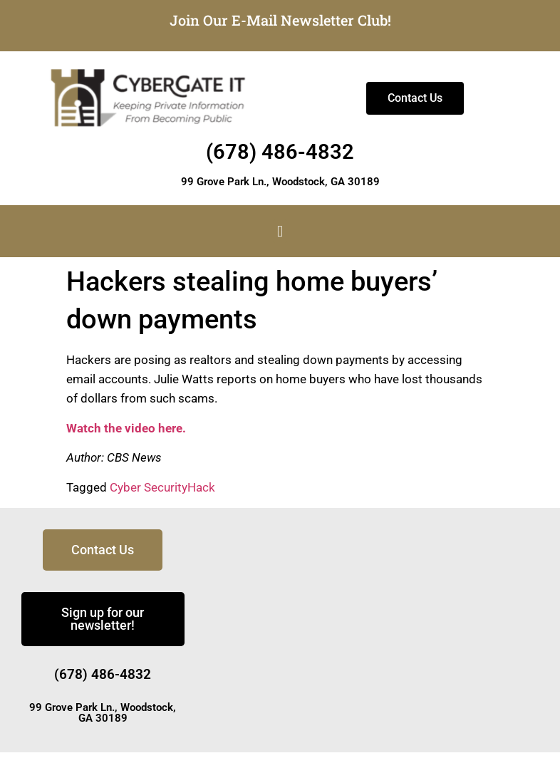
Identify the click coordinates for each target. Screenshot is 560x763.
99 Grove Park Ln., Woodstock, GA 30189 (280, 181)
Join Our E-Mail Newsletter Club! (280, 20)
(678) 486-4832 (280, 152)
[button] (279, 231)
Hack (201, 487)
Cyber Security (148, 487)
